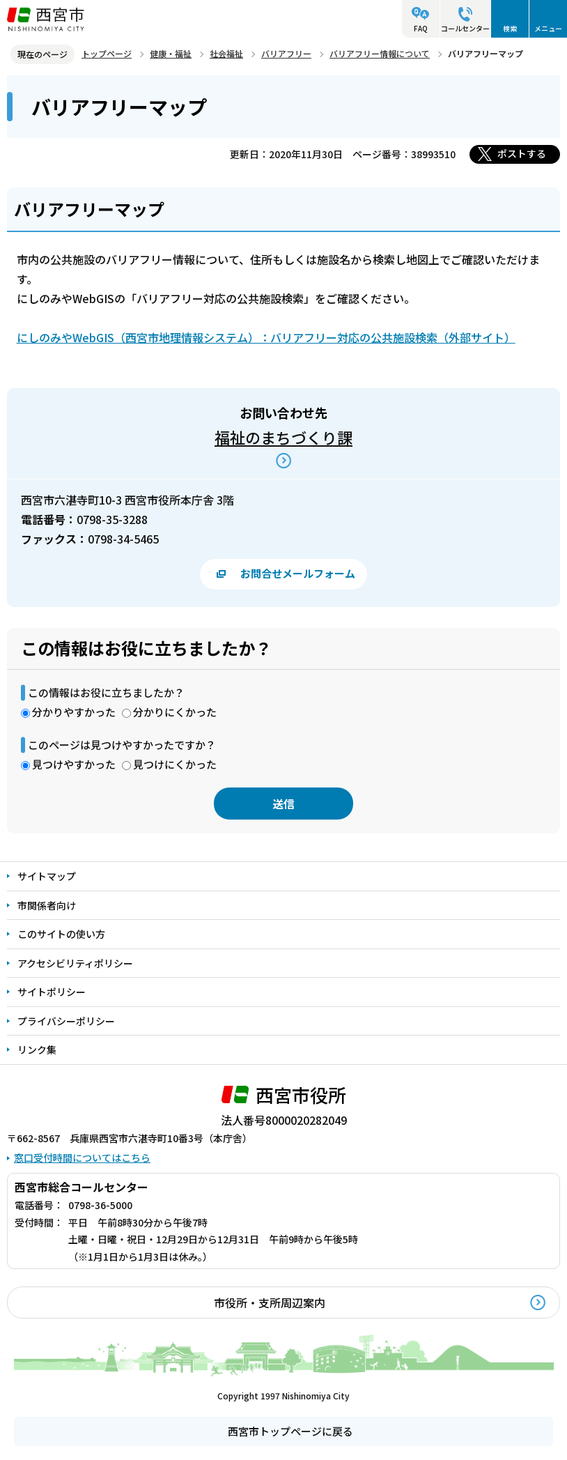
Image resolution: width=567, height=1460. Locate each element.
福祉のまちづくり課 (283, 437)
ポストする (521, 153)
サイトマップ (46, 876)
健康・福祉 (171, 53)
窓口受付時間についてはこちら (82, 1158)
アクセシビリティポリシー (75, 963)
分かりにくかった (175, 712)
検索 (510, 28)
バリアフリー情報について (379, 53)
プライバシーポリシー (66, 1021)
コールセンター (465, 28)
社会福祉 (226, 53)
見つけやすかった (74, 764)
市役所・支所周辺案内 (269, 1302)
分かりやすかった (74, 712)
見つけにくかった (175, 764)
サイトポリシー (51, 992)
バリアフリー (286, 53)
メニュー (548, 28)
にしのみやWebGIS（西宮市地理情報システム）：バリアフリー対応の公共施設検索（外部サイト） (266, 337)
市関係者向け (46, 905)
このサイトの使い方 (61, 934)
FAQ (421, 28)
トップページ (106, 53)
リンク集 (36, 1049)
